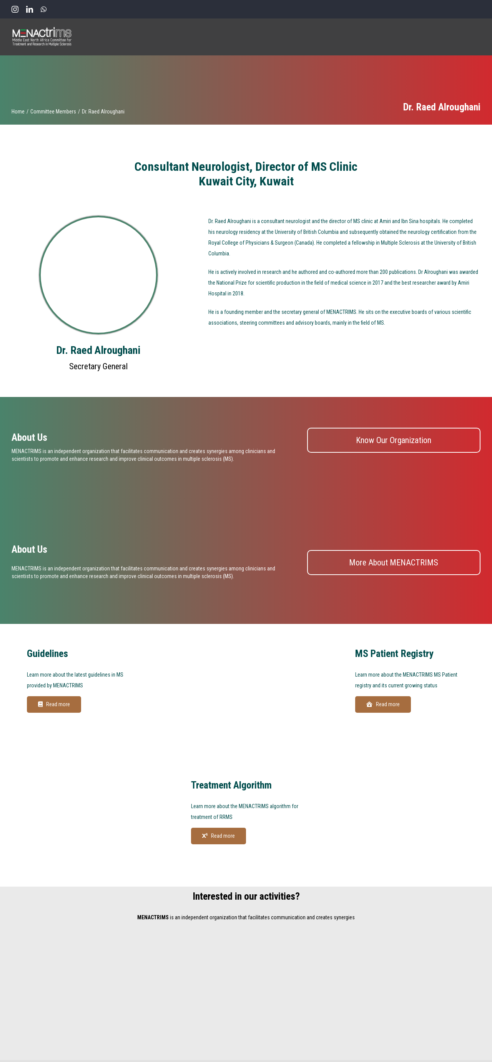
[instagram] (15, 9)
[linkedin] (29, 9)
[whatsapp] (44, 9)
